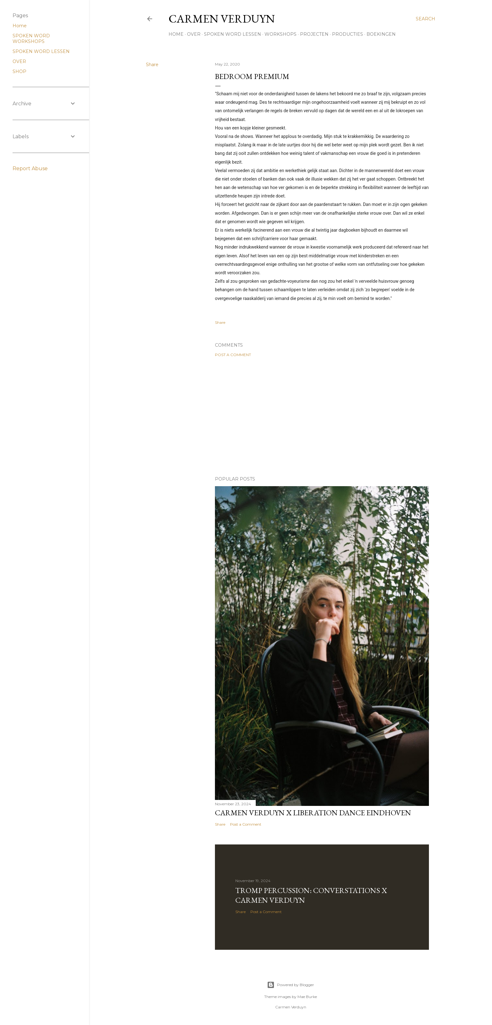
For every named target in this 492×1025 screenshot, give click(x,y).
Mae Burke (307, 996)
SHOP (19, 71)
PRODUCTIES (347, 34)
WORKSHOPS (281, 34)
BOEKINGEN (381, 34)
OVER (194, 34)
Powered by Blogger (290, 985)
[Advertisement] (322, 416)
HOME (176, 34)
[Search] (425, 18)
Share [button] (152, 64)
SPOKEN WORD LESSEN (232, 34)
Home (20, 26)
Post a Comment (233, 354)
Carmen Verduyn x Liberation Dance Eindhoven (313, 812)
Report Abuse (30, 168)
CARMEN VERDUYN (221, 18)
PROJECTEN (314, 34)
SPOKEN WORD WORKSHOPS (31, 38)
